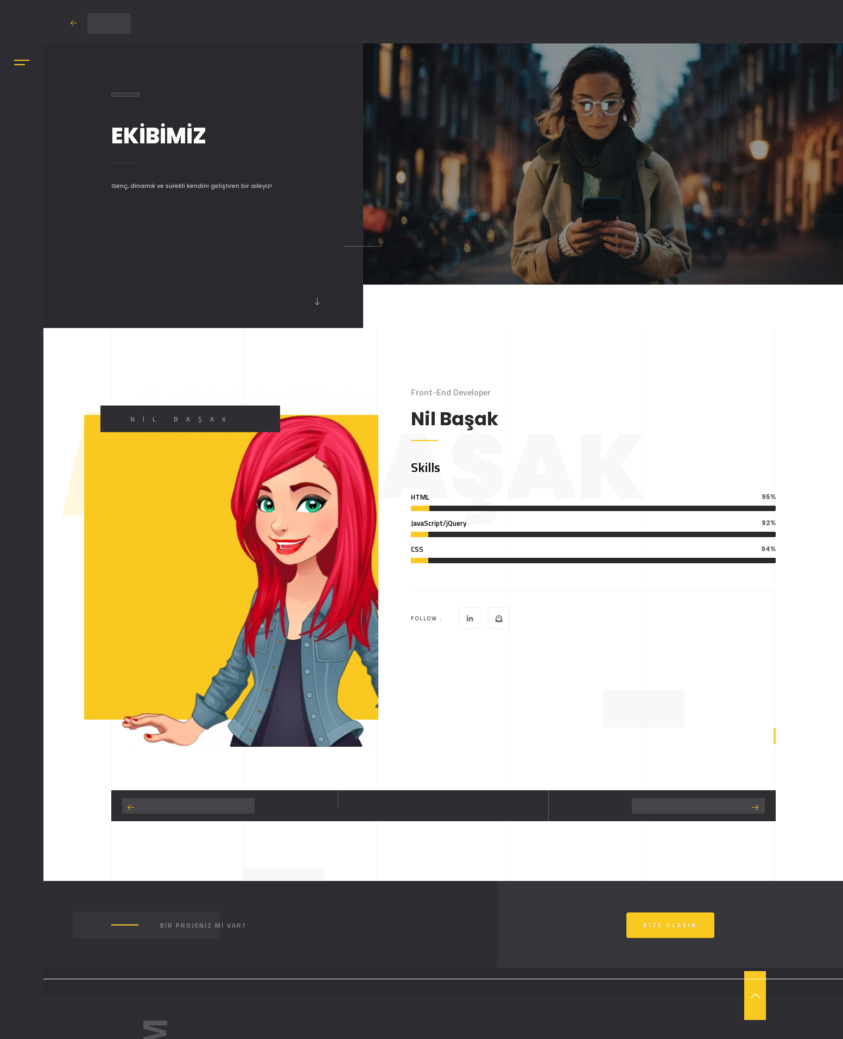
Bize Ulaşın (670, 925)
